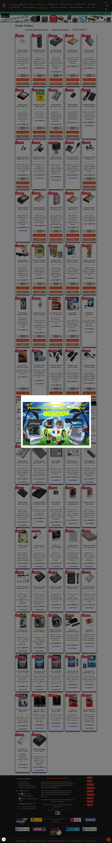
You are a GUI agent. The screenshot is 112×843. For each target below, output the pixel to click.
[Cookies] (4, 839)
